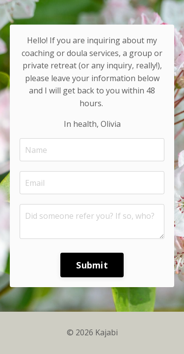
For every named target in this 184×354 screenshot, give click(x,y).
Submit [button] (92, 265)
